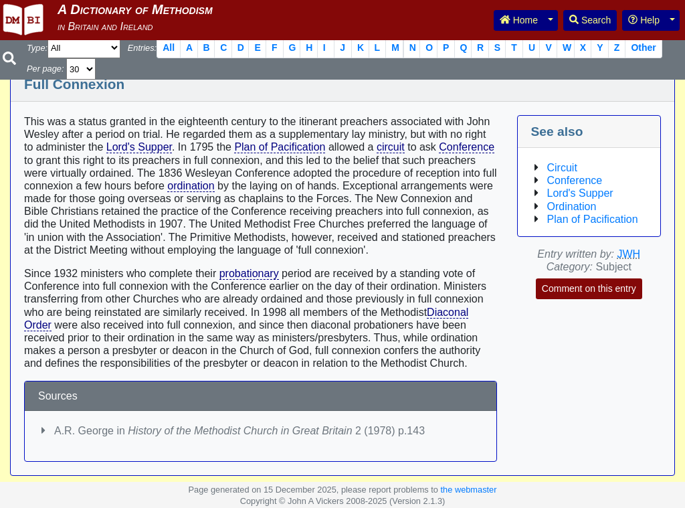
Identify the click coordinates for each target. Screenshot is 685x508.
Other (643, 47)
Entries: (142, 48)
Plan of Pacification (279, 147)
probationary (249, 273)
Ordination (572, 206)
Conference (466, 147)
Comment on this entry (589, 288)
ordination (190, 185)
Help (644, 20)
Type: (37, 48)
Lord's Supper (139, 147)
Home (519, 20)
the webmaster (469, 490)
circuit (391, 147)
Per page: (45, 69)
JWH (629, 254)
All (169, 47)
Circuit (562, 167)
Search (590, 20)
